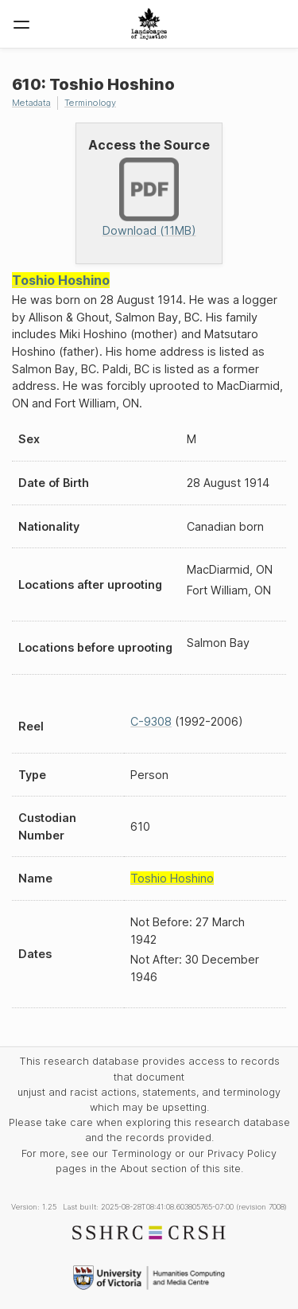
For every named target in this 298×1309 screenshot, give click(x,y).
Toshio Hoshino (61, 280)
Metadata (31, 102)
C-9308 (151, 721)
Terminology (90, 102)
